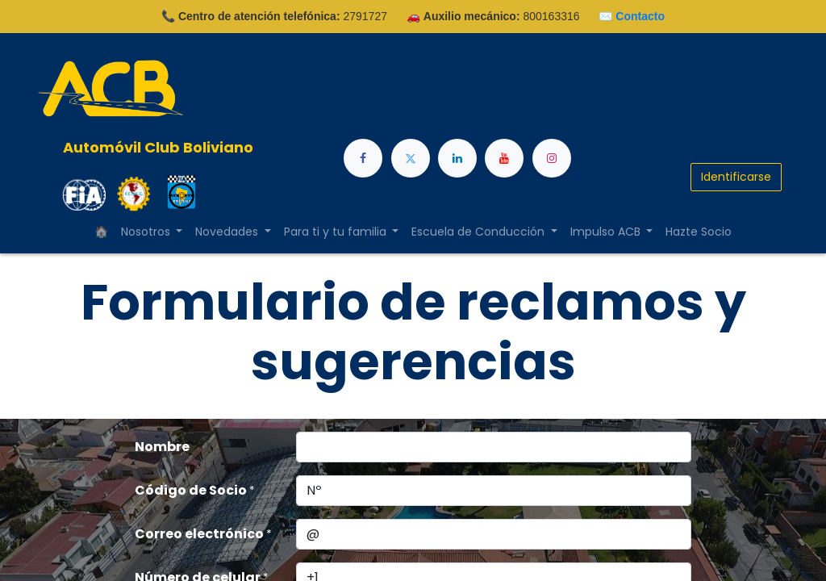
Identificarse (736, 177)
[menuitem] (698, 232)
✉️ (632, 16)
